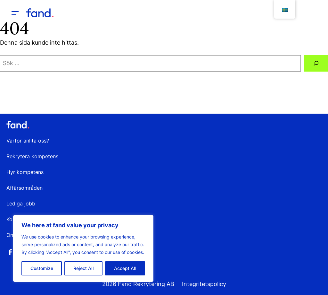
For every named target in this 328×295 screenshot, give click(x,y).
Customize (41, 268)
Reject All (83, 268)
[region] (83, 248)
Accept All (125, 268)
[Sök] (316, 63)
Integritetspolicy (204, 284)
